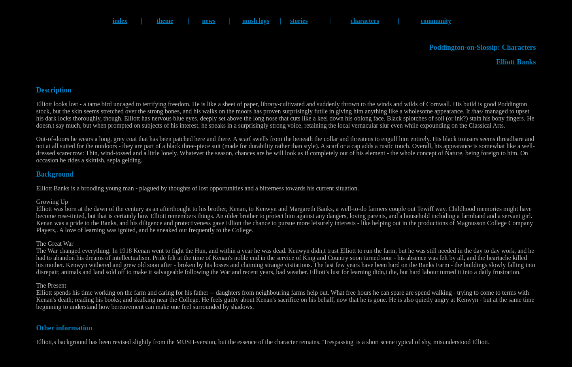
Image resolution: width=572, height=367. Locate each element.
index (120, 20)
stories (299, 20)
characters (365, 20)
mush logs (255, 20)
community (436, 20)
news (208, 20)
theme (165, 20)
